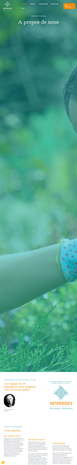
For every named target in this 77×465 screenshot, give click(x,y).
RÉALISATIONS (54, 4)
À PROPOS (24, 4)
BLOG (23, 8)
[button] (33, 4)
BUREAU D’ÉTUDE (43, 4)
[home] (7, 6)
